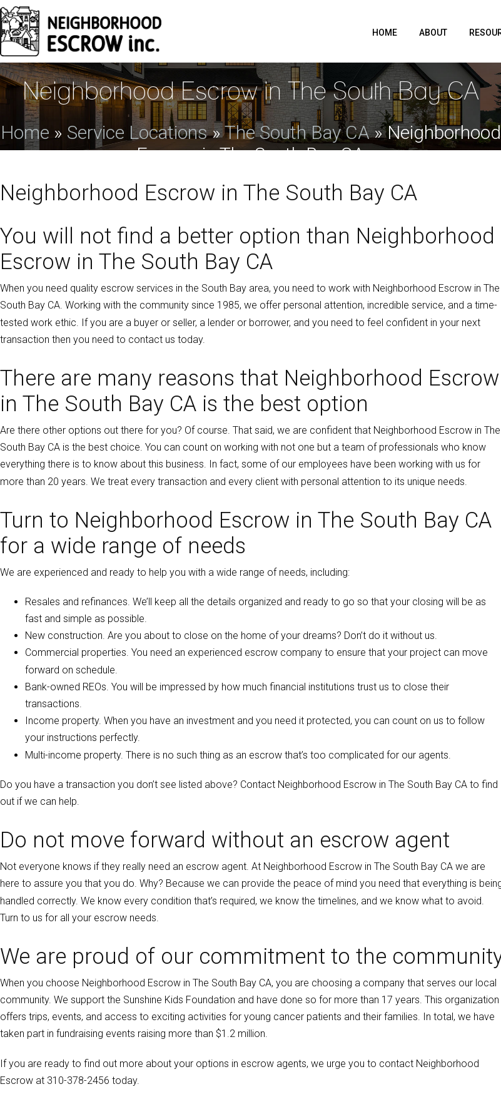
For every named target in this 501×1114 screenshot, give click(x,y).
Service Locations (137, 132)
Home (384, 33)
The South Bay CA (297, 132)
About (433, 33)
